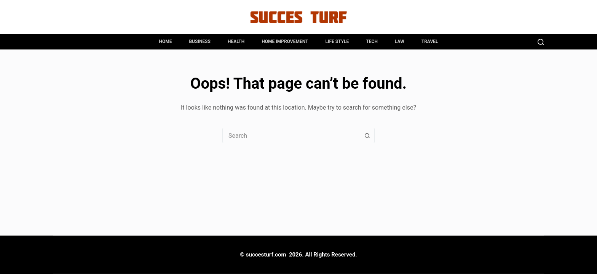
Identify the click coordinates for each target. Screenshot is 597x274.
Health (236, 41)
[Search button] (367, 135)
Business (199, 41)
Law (399, 41)
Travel (429, 41)
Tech (372, 41)
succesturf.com (266, 254)
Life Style (337, 41)
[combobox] (291, 135)
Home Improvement (285, 41)
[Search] (541, 42)
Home (165, 41)
